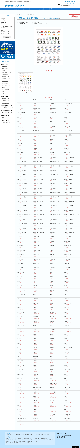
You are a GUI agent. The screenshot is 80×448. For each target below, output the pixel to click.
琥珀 (66, 273)
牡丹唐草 (67, 370)
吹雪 (37, 326)
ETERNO (36, 414)
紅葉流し (20, 144)
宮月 (21, 397)
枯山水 (20, 117)
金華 (21, 335)
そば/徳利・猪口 (38, 388)
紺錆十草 (52, 290)
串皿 (66, 379)
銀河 (37, 330)
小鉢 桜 (67, 264)
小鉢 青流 (67, 242)
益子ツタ (67, 357)
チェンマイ (53, 401)
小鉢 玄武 (36, 242)
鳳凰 (19, 405)
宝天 (53, 405)
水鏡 (37, 312)
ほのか (51, 286)
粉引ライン (21, 326)
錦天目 (35, 348)
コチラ (61, 18)
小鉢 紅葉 (36, 237)
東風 (68, 321)
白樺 (35, 352)
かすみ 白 (67, 126)
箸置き (37, 392)
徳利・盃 (67, 388)
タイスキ (37, 401)
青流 (66, 100)
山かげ (35, 361)
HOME (7, 9)
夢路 (19, 299)
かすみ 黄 (20, 135)
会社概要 (41, 9)
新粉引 (37, 321)
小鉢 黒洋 (36, 264)
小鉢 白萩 (20, 264)
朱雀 (51, 100)
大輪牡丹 (20, 370)
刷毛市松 (36, 357)
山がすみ (21, 330)
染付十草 (36, 304)
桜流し (20, 140)
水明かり (53, 312)
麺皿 (66, 374)
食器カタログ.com (14, 5)
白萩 (51, 295)
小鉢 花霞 (36, 246)
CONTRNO (53, 414)
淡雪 (51, 273)
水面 (53, 397)
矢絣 (36, 308)
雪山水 (51, 117)
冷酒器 (20, 410)
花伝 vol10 (24, 14)
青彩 (37, 405)
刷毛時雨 (52, 366)
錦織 (36, 126)
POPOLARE (68, 419)
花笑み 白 (36, 135)
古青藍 (67, 109)
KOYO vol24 (5, 81)
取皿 (19, 383)
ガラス (68, 405)
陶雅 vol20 (4, 66)
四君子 (51, 370)
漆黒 (66, 122)
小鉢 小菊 (52, 255)
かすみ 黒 (52, 131)
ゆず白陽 (53, 317)
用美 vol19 (4, 117)
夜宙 (66, 335)
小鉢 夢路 (36, 268)
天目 (35, 366)
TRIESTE (67, 414)
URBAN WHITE (22, 419)
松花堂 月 (52, 153)
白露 (35, 339)
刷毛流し (67, 352)
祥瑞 (35, 370)
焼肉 (19, 401)
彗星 (53, 326)
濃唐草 (67, 366)
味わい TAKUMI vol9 (7, 112)
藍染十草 (67, 290)
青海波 (67, 308)
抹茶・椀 (52, 388)
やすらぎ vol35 (5, 101)
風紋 (66, 277)
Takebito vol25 (6, 122)
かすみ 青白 (21, 131)
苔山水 (35, 117)
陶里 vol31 (4, 94)
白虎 (19, 100)
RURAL (53, 419)
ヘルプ (33, 9)
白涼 (35, 122)
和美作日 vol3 (5, 103)
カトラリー (68, 410)
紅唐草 (35, 148)
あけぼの (68, 330)
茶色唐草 (20, 361)
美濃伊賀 (52, 348)
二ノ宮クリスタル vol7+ (8, 108)
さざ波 (20, 317)
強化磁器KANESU (6, 79)
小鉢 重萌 (20, 246)
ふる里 (51, 335)
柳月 (35, 281)
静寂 (51, 122)
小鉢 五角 (67, 268)
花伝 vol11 (4, 70)
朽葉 (51, 343)
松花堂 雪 (67, 153)
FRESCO (37, 419)
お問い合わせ (51, 9)
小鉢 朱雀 (52, 242)
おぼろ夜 (52, 339)
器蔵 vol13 (4, 87)
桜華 (19, 122)
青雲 (66, 339)
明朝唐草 (20, 374)
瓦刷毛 (67, 148)
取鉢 (35, 383)
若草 (35, 277)
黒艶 (37, 397)
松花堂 (20, 157)
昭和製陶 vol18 (5, 74)
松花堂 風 (36, 153)
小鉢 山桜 (36, 255)
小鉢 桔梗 (20, 268)
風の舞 (20, 286)
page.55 (49, 65)
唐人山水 (36, 374)
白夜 (19, 339)
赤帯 (35, 295)
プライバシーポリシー (46, 434)
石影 (19, 414)
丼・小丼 (37, 379)
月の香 (51, 277)
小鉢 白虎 (20, 242)
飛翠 (35, 343)
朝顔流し (52, 140)
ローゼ (20, 277)
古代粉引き (68, 304)
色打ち (51, 361)
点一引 (67, 361)
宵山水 (67, 117)
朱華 (51, 352)
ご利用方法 (16, 9)
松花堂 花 (20, 153)
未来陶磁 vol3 (5, 76)
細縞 (20, 308)
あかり (67, 286)
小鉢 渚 (51, 264)
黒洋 (66, 295)
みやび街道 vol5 (6, 85)
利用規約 (38, 434)
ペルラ (20, 148)
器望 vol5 (4, 91)
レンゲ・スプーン (22, 392)
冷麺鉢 (53, 374)
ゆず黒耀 (37, 317)
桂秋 (19, 281)
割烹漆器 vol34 (5, 98)
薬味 (19, 388)
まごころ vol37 (5, 89)
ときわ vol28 (5, 83)
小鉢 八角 (52, 246)
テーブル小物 (53, 392)
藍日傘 (51, 304)
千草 (51, 148)
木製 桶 (36, 410)
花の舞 (51, 281)
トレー (53, 410)
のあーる (68, 317)
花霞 (35, 104)
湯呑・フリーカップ (54, 383)
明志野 (68, 326)
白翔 (68, 401)
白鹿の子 (20, 352)
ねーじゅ (21, 321)
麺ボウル (20, 379)
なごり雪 (53, 321)
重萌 (19, 104)
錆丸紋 (20, 357)
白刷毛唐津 (53, 330)
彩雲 (19, 343)
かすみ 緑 (36, 131)
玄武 (35, 100)
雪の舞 (35, 286)
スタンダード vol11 (7, 72)
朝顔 (66, 140)
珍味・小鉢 (68, 383)
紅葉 (35, 144)
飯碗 (53, 379)
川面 (19, 348)
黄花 (51, 357)
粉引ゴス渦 (21, 366)
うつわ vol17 (5, 68)
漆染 (51, 299)
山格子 (52, 308)
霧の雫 (67, 312)
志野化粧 (36, 299)
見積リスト (25, 9)
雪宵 (35, 335)
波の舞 (67, 281)
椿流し (51, 144)
